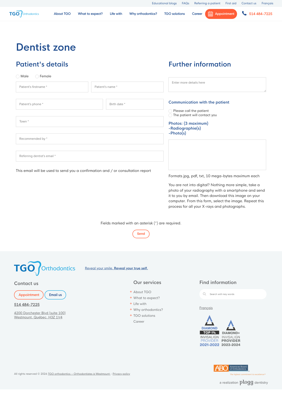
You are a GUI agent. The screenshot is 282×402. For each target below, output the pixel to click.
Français (206, 308)
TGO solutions (144, 316)
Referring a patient (207, 3)
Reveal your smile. (116, 268)
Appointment (29, 295)
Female (45, 76)
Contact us (249, 3)
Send (141, 234)
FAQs (185, 3)
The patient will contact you (195, 115)
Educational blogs (164, 3)
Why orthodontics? (148, 310)
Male (25, 76)
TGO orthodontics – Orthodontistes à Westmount (79, 374)
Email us (55, 295)
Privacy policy (121, 374)
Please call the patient (191, 111)
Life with (139, 304)
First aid (230, 3)
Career (197, 14)
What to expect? (146, 298)
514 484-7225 (26, 305)
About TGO (142, 292)
